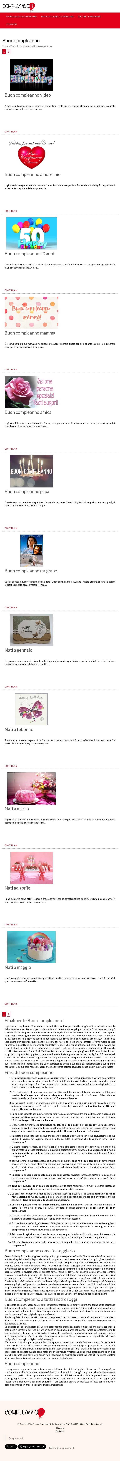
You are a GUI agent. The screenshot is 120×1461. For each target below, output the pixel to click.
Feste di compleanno (89, 16)
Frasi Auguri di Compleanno (21, 16)
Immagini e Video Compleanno (57, 16)
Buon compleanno (42, 46)
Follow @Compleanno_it (61, 1447)
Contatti (11, 24)
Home (5, 46)
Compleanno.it (16, 1438)
